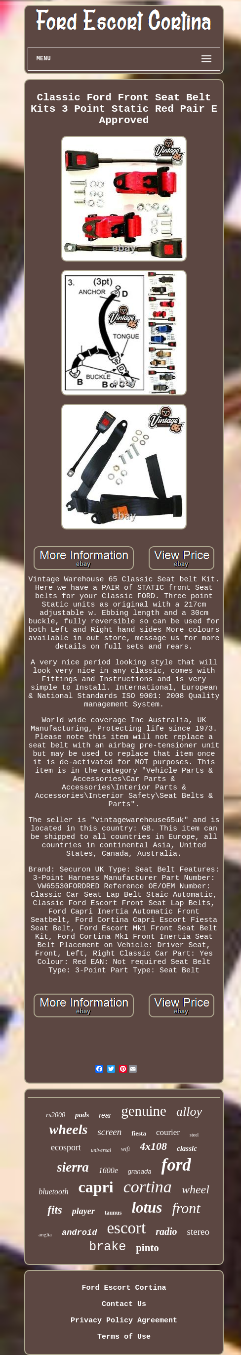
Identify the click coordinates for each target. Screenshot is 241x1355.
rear (105, 1115)
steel (194, 1134)
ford (176, 1165)
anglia (45, 1234)
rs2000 (55, 1115)
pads (82, 1115)
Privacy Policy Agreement (124, 1320)
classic (187, 1148)
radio (166, 1231)
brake (107, 1247)
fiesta (138, 1133)
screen (109, 1132)
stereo (198, 1231)
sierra (73, 1167)
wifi (125, 1148)
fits (54, 1210)
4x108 (153, 1146)
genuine (143, 1111)
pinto (147, 1248)
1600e (108, 1170)
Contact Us (124, 1304)
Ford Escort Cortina (123, 1288)
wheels (68, 1129)
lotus (146, 1207)
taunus (113, 1212)
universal (101, 1150)
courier (168, 1132)
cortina (147, 1187)
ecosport (66, 1147)
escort (126, 1228)
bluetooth (53, 1191)
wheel (195, 1189)
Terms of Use (124, 1337)
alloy (189, 1111)
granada (140, 1171)
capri (96, 1187)
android (79, 1232)
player (83, 1211)
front (186, 1208)
